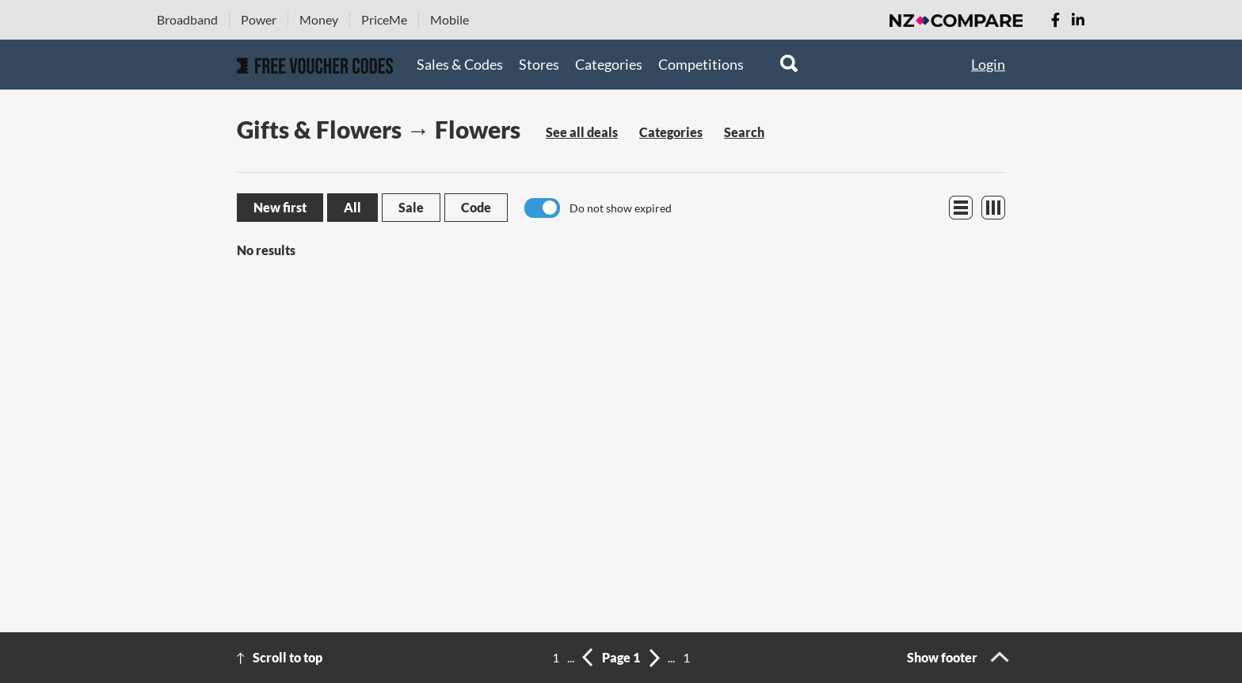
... (570, 657)
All (352, 207)
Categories (608, 64)
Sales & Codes (460, 64)
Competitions (701, 64)
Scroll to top (287, 657)
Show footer (942, 657)
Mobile (449, 19)
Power (258, 19)
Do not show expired (621, 208)
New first (280, 207)
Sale (411, 207)
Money (318, 19)
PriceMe (384, 19)
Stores (539, 64)
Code (476, 207)
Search (744, 131)
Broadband (187, 19)
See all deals (582, 131)
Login (988, 64)
